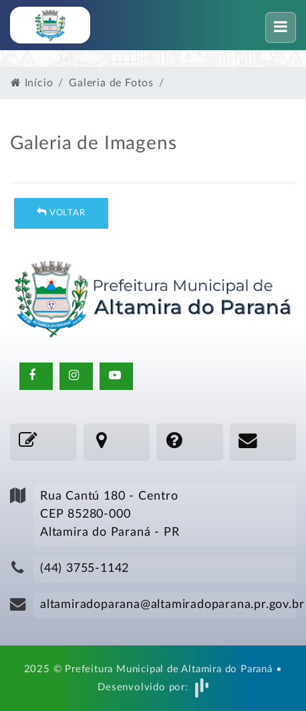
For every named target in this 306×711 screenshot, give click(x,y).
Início (32, 83)
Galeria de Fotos (111, 83)
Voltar (61, 212)
